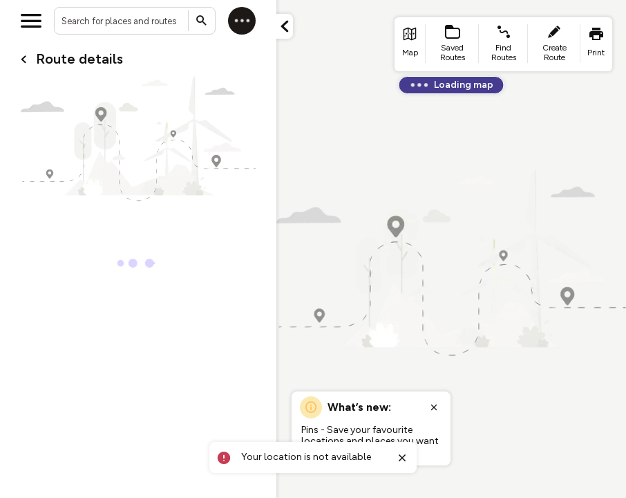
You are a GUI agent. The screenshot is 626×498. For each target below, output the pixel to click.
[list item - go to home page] (410, 44)
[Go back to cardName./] (23, 59)
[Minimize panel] (284, 26)
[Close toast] (402, 458)
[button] (284, 26)
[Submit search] (202, 21)
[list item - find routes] (503, 44)
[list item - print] (596, 44)
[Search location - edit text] (135, 21)
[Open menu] (31, 21)
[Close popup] (434, 407)
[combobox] (135, 21)
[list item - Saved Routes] (453, 44)
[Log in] (242, 21)
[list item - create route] (554, 44)
